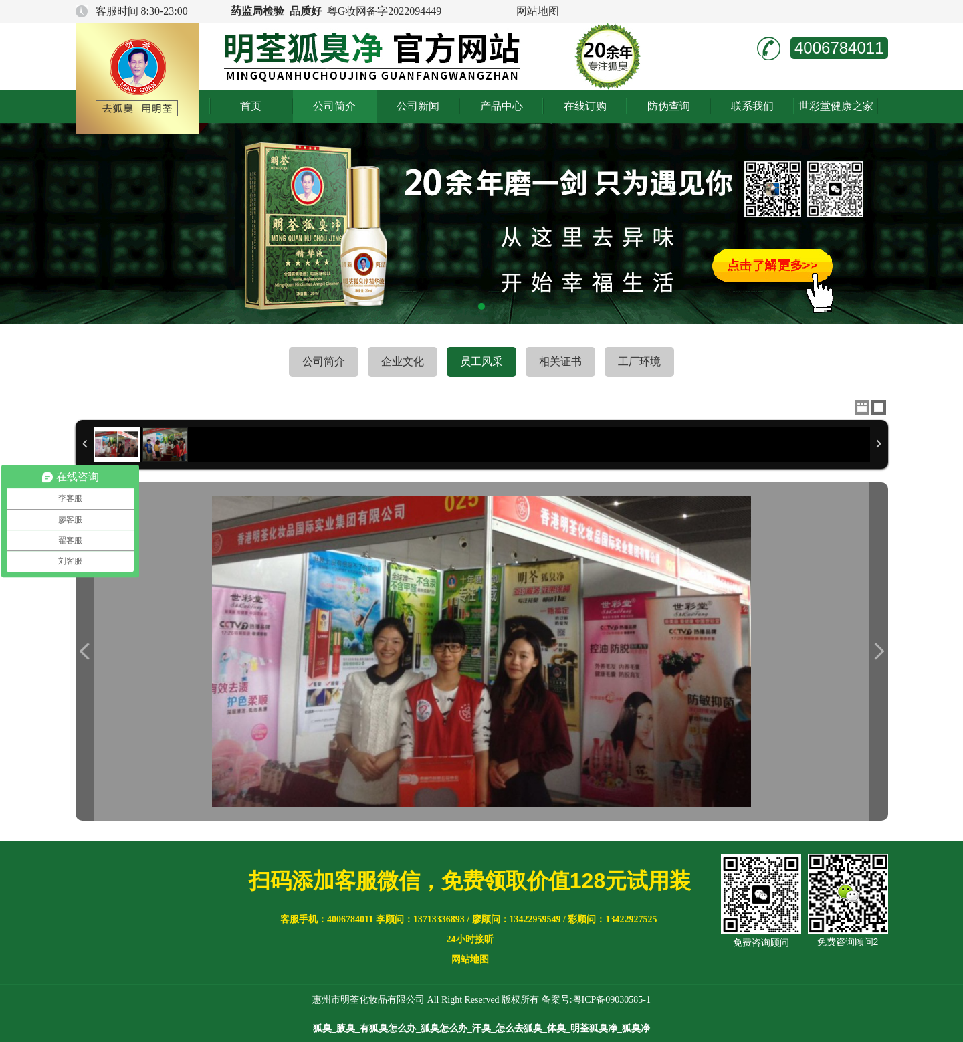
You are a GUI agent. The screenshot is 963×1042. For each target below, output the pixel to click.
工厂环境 (639, 361)
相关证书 (560, 361)
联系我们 (752, 106)
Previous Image (85, 651)
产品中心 (501, 106)
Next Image (878, 651)
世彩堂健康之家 (835, 106)
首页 (250, 106)
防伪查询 (668, 106)
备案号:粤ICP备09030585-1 (596, 1000)
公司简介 (334, 106)
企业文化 (402, 361)
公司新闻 (418, 106)
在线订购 (585, 106)
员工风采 (481, 361)
